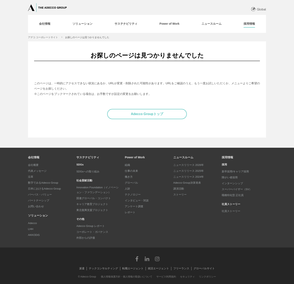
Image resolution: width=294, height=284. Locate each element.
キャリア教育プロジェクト (92, 204)
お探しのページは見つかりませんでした (87, 37)
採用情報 (227, 157)
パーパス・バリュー (40, 194)
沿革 (30, 176)
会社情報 (33, 157)
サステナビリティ (87, 157)
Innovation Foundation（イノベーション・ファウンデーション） (97, 190)
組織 (127, 164)
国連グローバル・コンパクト (93, 198)
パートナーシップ (38, 200)
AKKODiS (34, 234)
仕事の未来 (131, 170)
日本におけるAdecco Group (44, 188)
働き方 (129, 176)
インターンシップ (232, 183)
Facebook (137, 259)
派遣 (82, 268)
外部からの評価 (85, 237)
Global (261, 9)
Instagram (157, 259)
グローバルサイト (204, 268)
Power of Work (135, 157)
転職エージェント (133, 268)
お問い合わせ (36, 206)
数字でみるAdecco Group (43, 182)
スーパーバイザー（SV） (237, 189)
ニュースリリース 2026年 (188, 164)
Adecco (32, 223)
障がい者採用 (230, 177)
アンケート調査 (134, 206)
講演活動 (178, 188)
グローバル (131, 182)
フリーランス (181, 268)
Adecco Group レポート (90, 225)
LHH (30, 229)
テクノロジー (133, 194)
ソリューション (38, 215)
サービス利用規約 (166, 276)
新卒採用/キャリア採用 (235, 171)
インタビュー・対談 (137, 200)
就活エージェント (158, 268)
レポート (130, 212)
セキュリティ (187, 276)
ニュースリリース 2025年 (188, 170)
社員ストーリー (231, 211)
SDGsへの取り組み (87, 171)
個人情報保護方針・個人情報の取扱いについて (126, 276)
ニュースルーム (183, 157)
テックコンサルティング (103, 268)
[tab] (44, 24)
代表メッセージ (37, 170)
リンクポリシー (207, 276)
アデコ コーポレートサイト (43, 37)
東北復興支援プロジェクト (92, 210)
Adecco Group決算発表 (187, 182)
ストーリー (180, 194)
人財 (127, 188)
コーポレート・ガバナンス (92, 231)
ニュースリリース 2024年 (188, 176)
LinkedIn (147, 259)
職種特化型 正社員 (233, 195)
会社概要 (33, 164)
